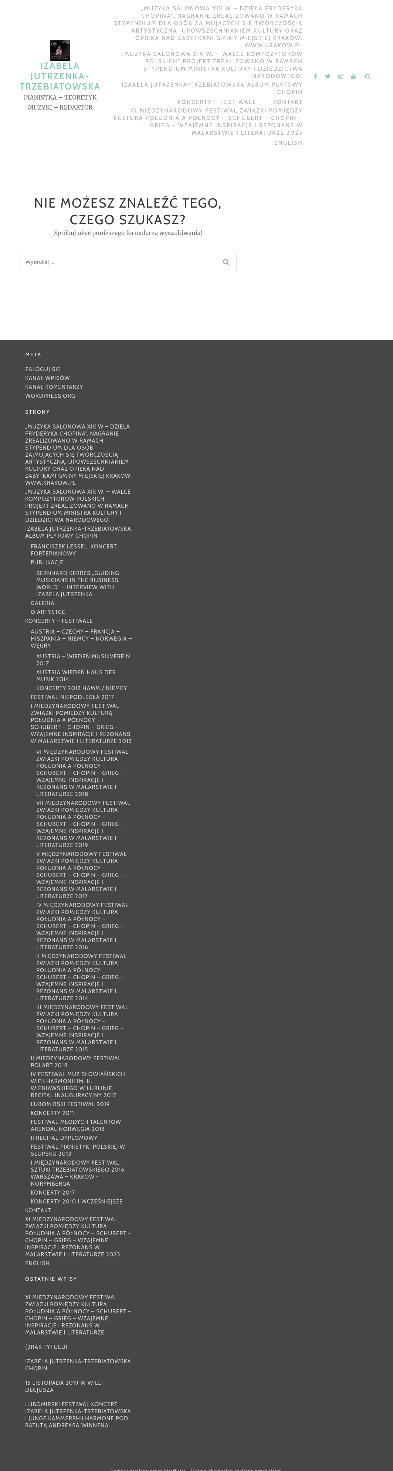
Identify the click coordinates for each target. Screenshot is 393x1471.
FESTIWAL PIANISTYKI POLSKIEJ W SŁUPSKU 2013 (78, 1150)
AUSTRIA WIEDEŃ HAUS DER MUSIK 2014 (76, 676)
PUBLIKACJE (47, 562)
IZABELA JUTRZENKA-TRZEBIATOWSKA (60, 76)
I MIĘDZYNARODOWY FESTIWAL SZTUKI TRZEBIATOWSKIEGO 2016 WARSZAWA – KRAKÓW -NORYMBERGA (78, 1173)
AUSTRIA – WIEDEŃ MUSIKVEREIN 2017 (83, 660)
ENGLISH (288, 143)
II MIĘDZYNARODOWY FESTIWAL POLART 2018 (76, 1062)
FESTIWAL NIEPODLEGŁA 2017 (72, 697)
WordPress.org (50, 396)
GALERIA (42, 603)
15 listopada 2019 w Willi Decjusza (64, 1386)
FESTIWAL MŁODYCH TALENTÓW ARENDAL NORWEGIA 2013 (76, 1125)
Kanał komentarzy (54, 387)
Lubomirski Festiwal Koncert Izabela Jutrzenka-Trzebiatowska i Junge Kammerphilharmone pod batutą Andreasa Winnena (78, 1415)
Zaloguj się (43, 369)
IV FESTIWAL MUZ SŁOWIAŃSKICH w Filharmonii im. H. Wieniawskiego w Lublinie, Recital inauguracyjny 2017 (78, 1085)
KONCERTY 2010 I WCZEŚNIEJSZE (77, 1201)
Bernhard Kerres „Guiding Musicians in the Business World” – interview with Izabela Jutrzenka (77, 584)
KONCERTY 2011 (52, 1113)
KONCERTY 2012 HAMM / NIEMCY (81, 688)
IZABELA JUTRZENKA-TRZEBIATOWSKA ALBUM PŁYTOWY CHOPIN (212, 88)
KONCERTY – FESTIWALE (217, 102)
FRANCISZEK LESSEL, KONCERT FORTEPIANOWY (74, 550)
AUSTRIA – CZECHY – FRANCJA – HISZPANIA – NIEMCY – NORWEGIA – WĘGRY (81, 638)
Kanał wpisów (47, 378)
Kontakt (288, 102)
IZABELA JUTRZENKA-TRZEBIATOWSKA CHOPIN (78, 1365)
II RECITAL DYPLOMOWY (64, 1138)
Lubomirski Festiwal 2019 (70, 1104)
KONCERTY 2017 (53, 1192)
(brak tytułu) (46, 1347)
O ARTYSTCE (48, 612)
